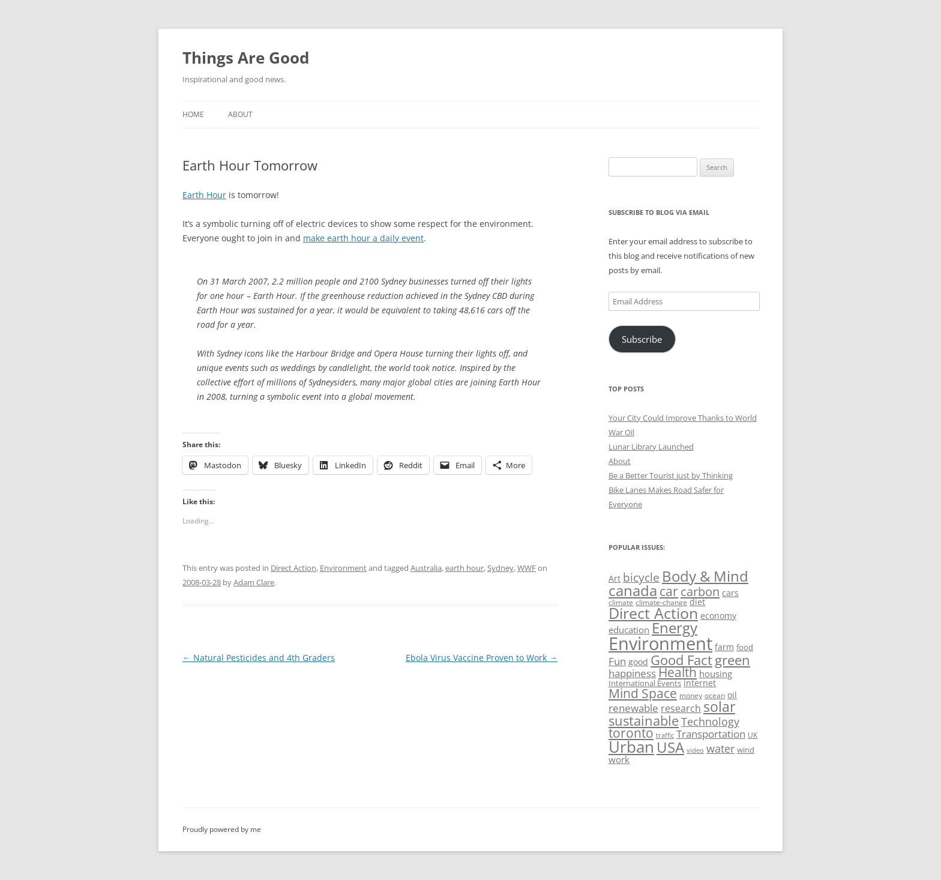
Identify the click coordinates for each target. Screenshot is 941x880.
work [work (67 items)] (619, 759)
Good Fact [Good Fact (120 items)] (681, 660)
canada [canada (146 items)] (633, 590)
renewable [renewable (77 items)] (633, 708)
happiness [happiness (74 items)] (632, 673)
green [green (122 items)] (732, 660)
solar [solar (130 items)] (719, 707)
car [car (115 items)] (669, 591)
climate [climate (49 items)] (621, 602)
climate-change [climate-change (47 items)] (661, 602)
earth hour (464, 567)
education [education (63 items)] (629, 630)
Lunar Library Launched (651, 446)
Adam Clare (253, 582)
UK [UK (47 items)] (752, 735)
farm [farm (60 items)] (724, 646)
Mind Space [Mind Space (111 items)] (643, 693)
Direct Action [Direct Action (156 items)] (653, 613)
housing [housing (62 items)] (715, 674)
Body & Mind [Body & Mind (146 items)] (705, 576)
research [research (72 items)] (681, 708)
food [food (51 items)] (744, 647)
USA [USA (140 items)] (670, 747)
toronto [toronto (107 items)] (631, 733)
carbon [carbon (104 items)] (700, 591)
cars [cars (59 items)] (730, 592)
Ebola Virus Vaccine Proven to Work (482, 657)
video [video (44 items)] (695, 750)
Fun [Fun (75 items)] (617, 661)
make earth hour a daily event (363, 238)
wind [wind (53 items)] (745, 749)
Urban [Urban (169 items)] (631, 747)
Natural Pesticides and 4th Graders (258, 657)
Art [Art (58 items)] (615, 578)
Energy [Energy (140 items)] (674, 627)
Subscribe (642, 339)
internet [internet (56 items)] (700, 683)
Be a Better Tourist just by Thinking (671, 475)
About (240, 114)
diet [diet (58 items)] (697, 601)
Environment (343, 567)
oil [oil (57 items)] (732, 695)
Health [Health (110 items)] (677, 672)
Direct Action (293, 567)
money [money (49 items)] (690, 695)
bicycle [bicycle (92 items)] (641, 577)
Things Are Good (245, 57)
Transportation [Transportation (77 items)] (710, 734)
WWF (526, 567)
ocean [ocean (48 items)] (715, 695)
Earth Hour (204, 194)
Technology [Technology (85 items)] (710, 721)
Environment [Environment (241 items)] (660, 643)
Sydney (500, 567)
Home (193, 114)
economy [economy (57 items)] (718, 615)
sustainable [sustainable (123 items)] (644, 720)
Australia (426, 567)
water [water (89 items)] (720, 748)
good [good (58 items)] (638, 662)
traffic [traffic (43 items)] (665, 735)
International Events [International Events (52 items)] (645, 683)
